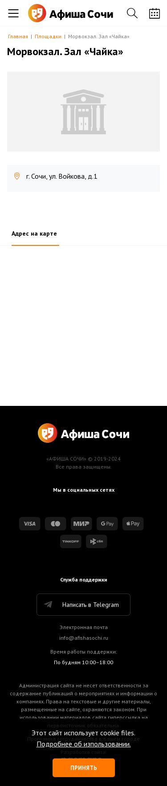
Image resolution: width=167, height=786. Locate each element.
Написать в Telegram (81, 604)
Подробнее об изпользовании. (84, 743)
